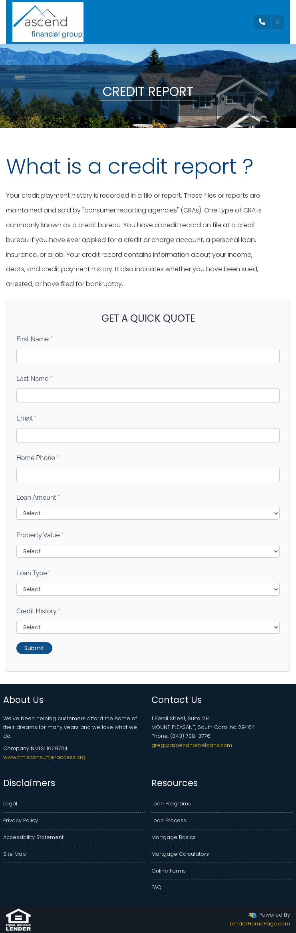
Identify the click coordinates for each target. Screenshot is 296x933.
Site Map (14, 854)
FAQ (156, 887)
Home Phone (37, 458)
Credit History (38, 611)
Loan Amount (38, 497)
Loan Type (33, 573)
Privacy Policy (20, 820)
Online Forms (168, 871)
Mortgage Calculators (180, 854)
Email (26, 418)
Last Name (34, 378)
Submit (34, 648)
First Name (34, 339)
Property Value (40, 535)
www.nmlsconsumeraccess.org (44, 757)
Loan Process (168, 820)
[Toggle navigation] (278, 22)
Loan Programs (171, 803)
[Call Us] (262, 22)
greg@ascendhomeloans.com (191, 745)
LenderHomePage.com (260, 923)
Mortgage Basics (173, 837)
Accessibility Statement (33, 837)
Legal (10, 803)
